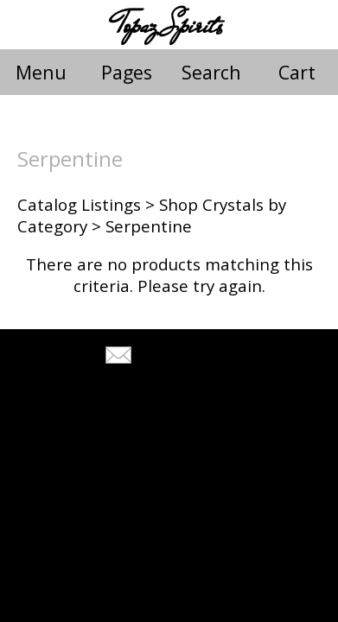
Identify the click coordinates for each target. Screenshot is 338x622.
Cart (297, 72)
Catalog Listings (79, 204)
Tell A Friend (184, 357)
